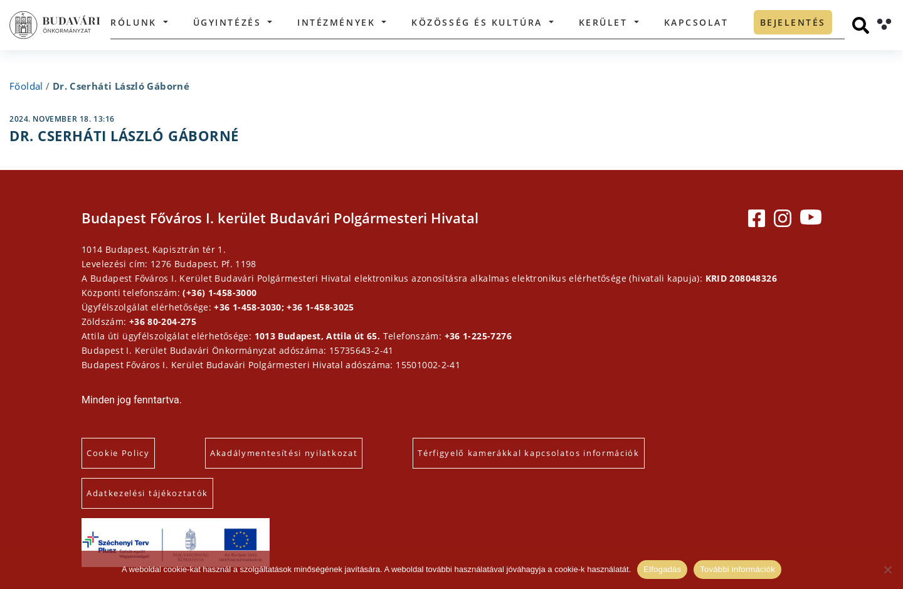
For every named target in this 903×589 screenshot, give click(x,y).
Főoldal (26, 86)
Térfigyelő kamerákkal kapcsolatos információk (529, 453)
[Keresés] (861, 25)
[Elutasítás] (887, 569)
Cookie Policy (118, 453)
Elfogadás (662, 569)
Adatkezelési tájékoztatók (147, 493)
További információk (737, 569)
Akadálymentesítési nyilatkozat (283, 453)
